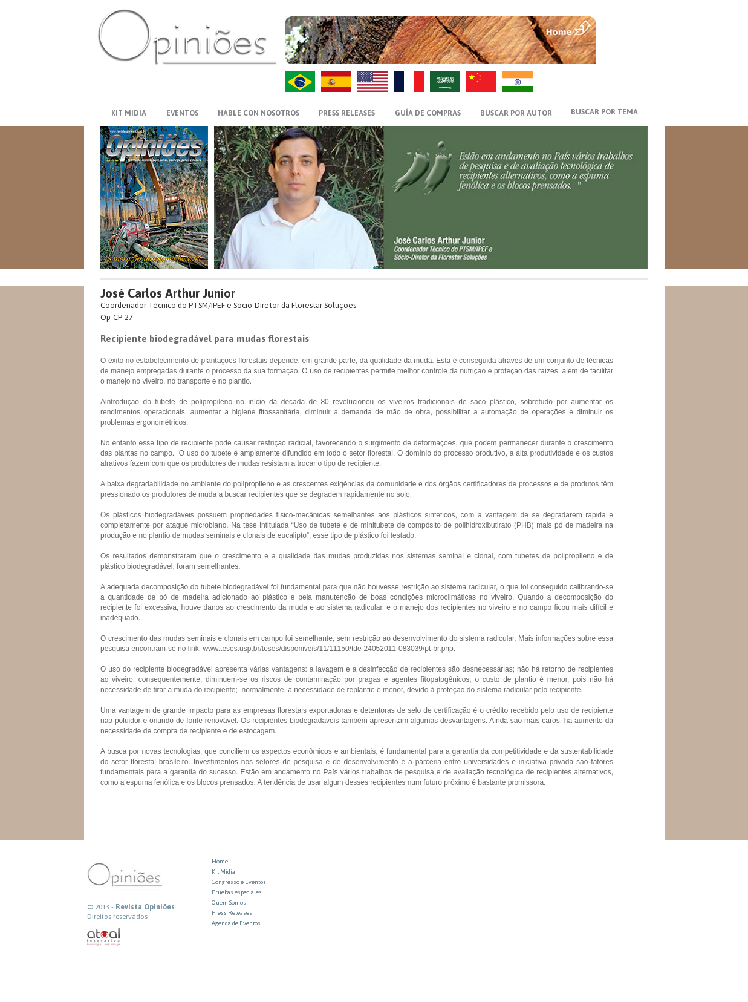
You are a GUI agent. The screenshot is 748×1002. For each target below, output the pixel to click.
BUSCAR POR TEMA (604, 112)
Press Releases (232, 912)
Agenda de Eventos (236, 923)
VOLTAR (623, 53)
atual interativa (104, 937)
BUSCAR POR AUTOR (516, 113)
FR (409, 81)
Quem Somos (229, 902)
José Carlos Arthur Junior (167, 293)
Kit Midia (223, 871)
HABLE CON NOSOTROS (258, 113)
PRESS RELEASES (347, 113)
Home (220, 861)
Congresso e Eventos (239, 882)
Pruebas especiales (237, 892)
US (372, 81)
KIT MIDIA (128, 113)
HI (517, 81)
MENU (623, 27)
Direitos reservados (117, 916)
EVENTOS (182, 113)
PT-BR (300, 81)
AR (445, 81)
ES (336, 81)
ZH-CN (481, 81)
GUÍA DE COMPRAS (428, 113)
